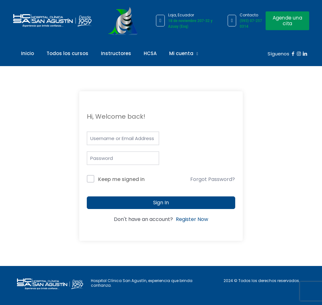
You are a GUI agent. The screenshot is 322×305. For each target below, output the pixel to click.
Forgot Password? (212, 179)
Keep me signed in (121, 179)
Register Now (192, 219)
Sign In (161, 202)
